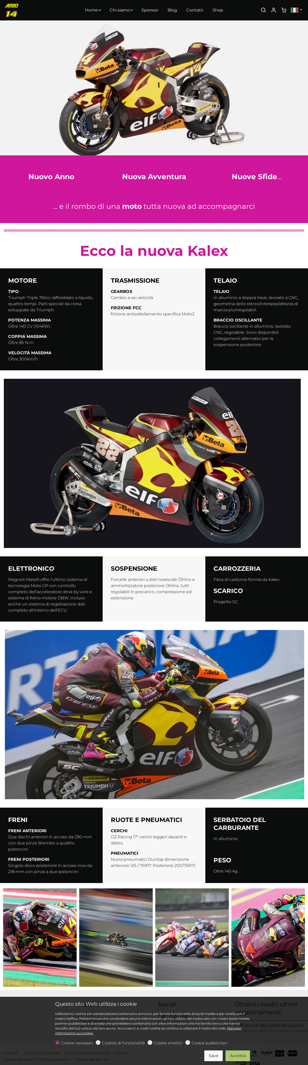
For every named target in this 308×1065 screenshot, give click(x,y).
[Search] (263, 10)
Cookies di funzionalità (123, 1042)
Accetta (238, 1055)
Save (213, 1055)
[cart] (284, 10)
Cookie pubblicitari (209, 1042)
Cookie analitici (168, 1042)
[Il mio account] (273, 10)
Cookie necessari (77, 1042)
